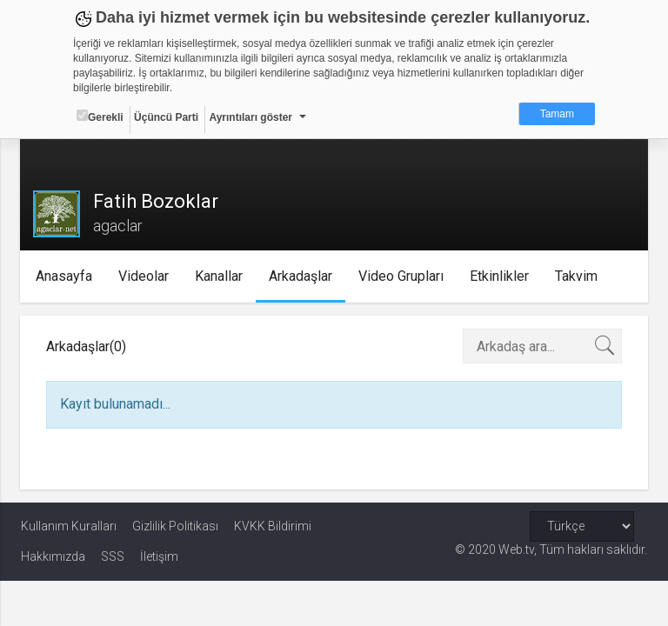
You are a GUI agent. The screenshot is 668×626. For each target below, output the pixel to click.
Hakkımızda (53, 556)
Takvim (577, 276)
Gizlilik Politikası (175, 526)
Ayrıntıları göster (250, 117)
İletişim (159, 556)
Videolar (144, 276)
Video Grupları (401, 276)
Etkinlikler (500, 276)
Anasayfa (65, 276)
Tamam (557, 114)
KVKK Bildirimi (272, 526)
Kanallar (220, 276)
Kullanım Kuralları (69, 526)
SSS (112, 556)
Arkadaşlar (301, 276)
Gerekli (100, 116)
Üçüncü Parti (166, 117)
